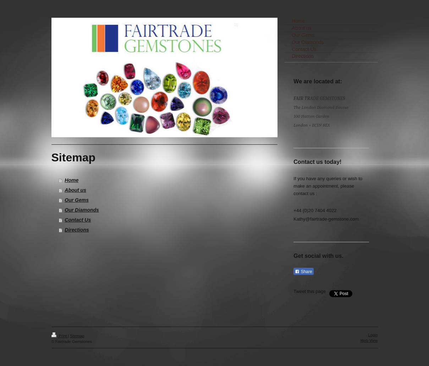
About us (75, 190)
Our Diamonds (82, 210)
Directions (77, 230)
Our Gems (77, 200)
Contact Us (78, 220)
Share (303, 271)
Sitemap (77, 336)
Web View (369, 340)
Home (71, 180)
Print (59, 336)
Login (373, 335)
